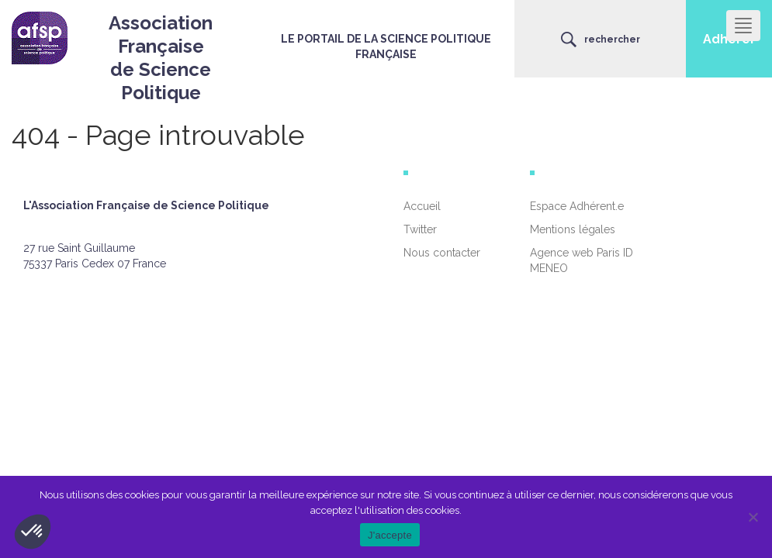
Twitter (420, 229)
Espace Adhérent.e (577, 206)
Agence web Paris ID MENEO (581, 260)
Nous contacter (441, 252)
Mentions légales (572, 229)
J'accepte (390, 535)
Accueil (422, 206)
